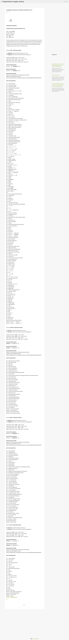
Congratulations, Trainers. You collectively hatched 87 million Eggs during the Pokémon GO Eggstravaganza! (58, 65)
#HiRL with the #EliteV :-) (56, 75)
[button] (6, 13)
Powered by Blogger (34, 638)
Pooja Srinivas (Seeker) (13, 597)
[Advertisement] (24, 617)
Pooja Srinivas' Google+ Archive (13, 1)
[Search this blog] (63, 1)
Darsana (8, 597)
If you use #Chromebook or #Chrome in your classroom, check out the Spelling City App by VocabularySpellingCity (58, 85)
